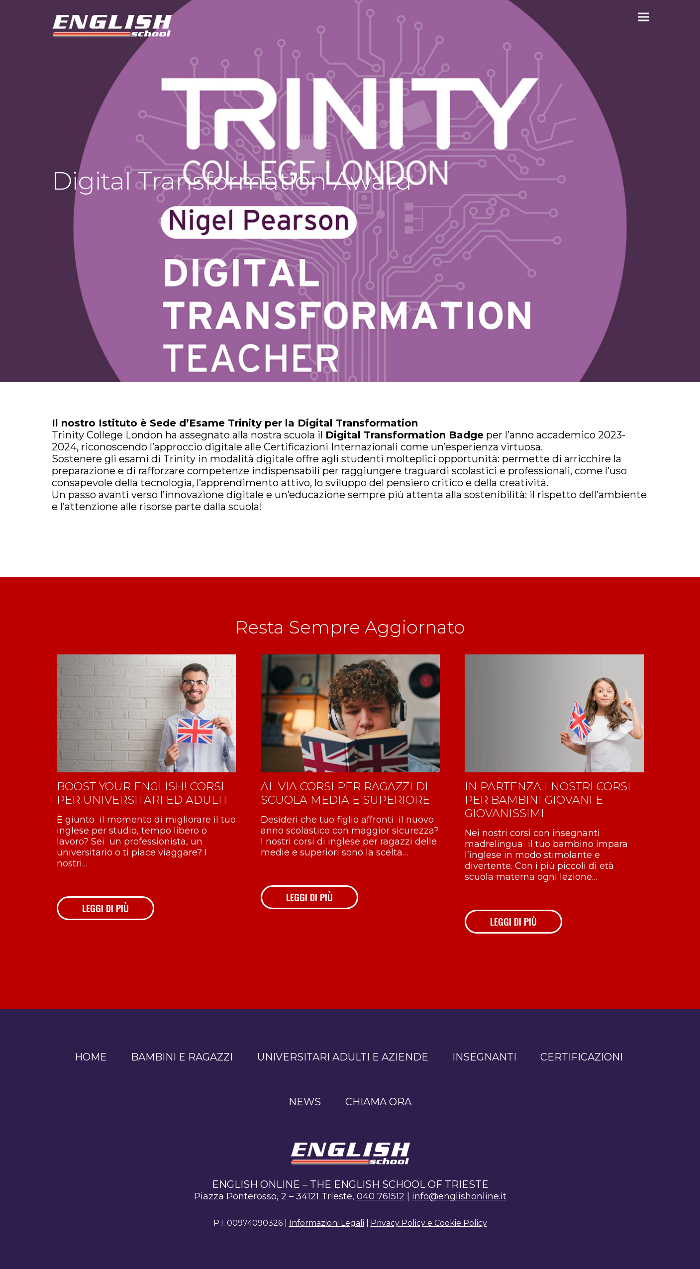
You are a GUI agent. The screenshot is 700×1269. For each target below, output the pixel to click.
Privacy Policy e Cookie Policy (429, 1223)
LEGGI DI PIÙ (105, 908)
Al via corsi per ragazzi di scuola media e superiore (345, 793)
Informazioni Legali (326, 1223)
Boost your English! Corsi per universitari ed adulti (142, 793)
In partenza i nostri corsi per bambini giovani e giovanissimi (548, 800)
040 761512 (380, 1196)
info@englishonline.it (459, 1196)
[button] (643, 16)
